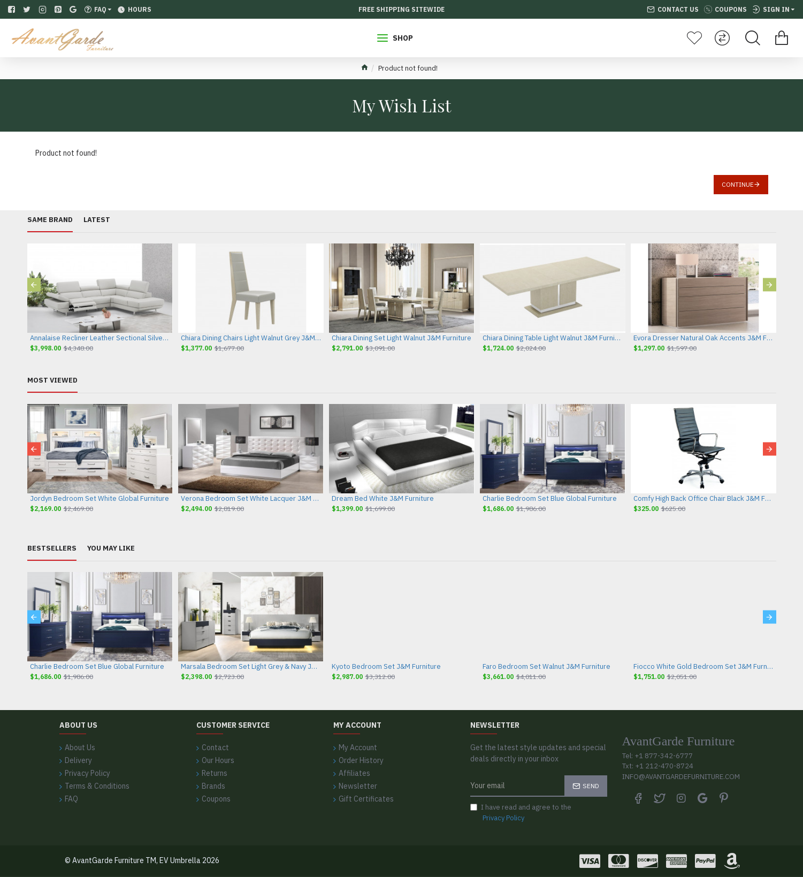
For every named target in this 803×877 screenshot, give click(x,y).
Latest (96, 220)
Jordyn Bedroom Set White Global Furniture (99, 498)
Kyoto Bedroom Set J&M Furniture (386, 666)
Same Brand (50, 220)
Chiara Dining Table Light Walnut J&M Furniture (553, 338)
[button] (34, 284)
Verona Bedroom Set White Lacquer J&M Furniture (251, 498)
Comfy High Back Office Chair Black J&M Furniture (703, 498)
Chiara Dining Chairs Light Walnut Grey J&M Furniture (251, 338)
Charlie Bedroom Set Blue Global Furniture (550, 498)
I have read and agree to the (520, 813)
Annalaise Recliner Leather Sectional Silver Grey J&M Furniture (100, 338)
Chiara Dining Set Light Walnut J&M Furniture (401, 338)
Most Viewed (52, 380)
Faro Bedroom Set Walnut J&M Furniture (546, 666)
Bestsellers (52, 548)
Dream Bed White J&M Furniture (383, 498)
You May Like (111, 548)
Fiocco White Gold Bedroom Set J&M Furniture (703, 666)
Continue (738, 184)
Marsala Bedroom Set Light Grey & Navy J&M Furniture (251, 666)
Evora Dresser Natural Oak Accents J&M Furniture (703, 338)
